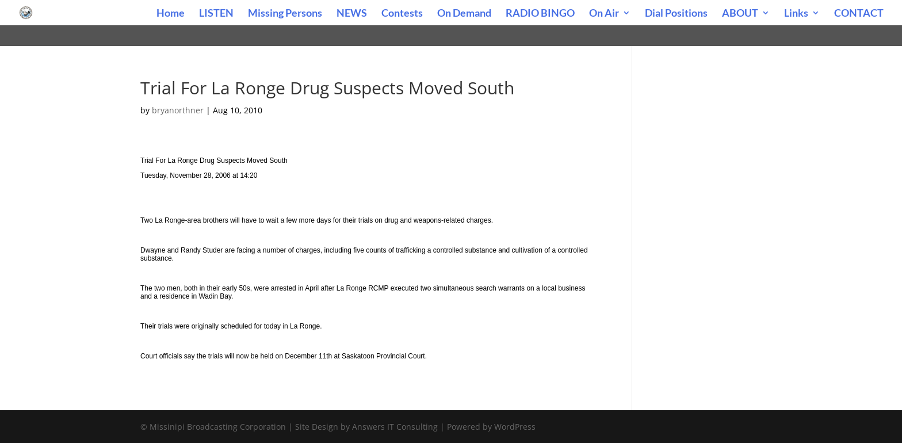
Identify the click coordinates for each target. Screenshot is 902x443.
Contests (402, 14)
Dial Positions (676, 14)
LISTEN (216, 14)
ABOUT (740, 14)
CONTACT (859, 14)
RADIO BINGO (540, 14)
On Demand (464, 14)
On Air (604, 14)
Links (796, 14)
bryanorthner (178, 110)
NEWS (352, 14)
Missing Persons (285, 14)
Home (170, 14)
